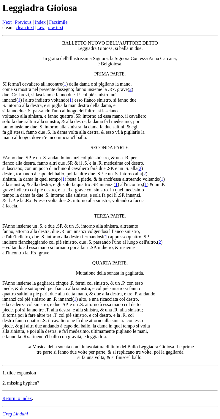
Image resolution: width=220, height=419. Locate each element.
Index (40, 22)
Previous (23, 22)
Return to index (17, 398)
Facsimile (58, 22)
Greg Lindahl (15, 413)
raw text (55, 27)
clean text (25, 27)
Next (7, 22)
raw (41, 27)
